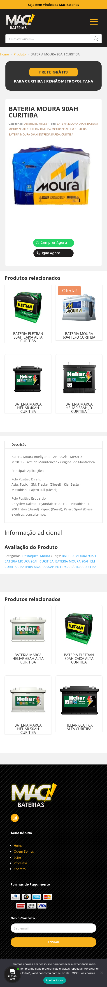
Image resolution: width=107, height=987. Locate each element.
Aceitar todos (54, 980)
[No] (101, 973)
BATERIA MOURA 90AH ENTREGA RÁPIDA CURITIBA (41, 134)
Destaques (30, 124)
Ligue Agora (50, 253)
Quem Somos (24, 851)
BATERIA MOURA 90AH (71, 124)
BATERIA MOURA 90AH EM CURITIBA (63, 129)
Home (18, 845)
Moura (43, 124)
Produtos (20, 863)
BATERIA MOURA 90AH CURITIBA (29, 561)
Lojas (17, 857)
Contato (20, 869)
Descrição (19, 444)
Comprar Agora (53, 242)
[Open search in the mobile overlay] (53, 38)
